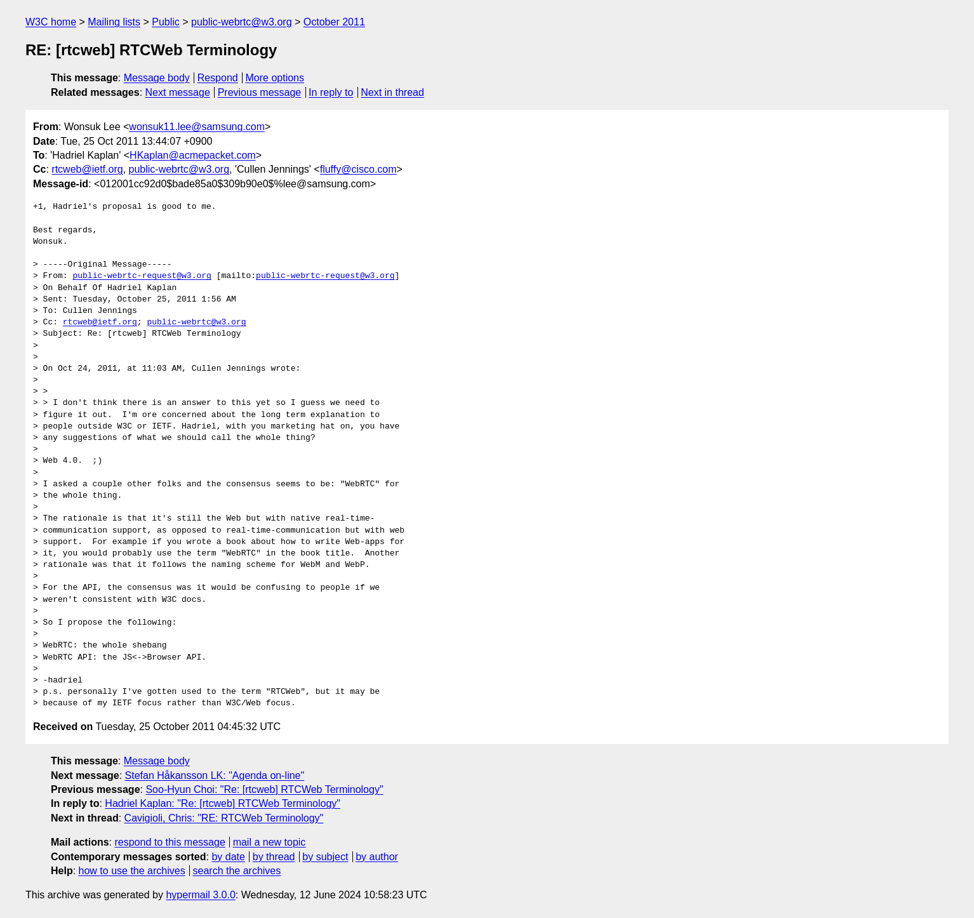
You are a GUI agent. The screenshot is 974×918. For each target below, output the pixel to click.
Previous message (260, 92)
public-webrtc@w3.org (241, 22)
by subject (325, 856)
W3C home (50, 22)
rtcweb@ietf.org (87, 169)
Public (166, 22)
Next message (177, 92)
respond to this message (169, 842)
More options (275, 77)
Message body (157, 77)
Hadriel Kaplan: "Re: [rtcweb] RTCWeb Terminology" (222, 803)
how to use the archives (132, 870)
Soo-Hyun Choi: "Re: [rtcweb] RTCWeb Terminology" (264, 789)
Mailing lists (114, 22)
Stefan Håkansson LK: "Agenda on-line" (215, 775)
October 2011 (334, 22)
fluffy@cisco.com (358, 169)
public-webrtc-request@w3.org (141, 276)
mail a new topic (269, 842)
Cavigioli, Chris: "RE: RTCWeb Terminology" (224, 818)
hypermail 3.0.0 (200, 894)
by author (377, 856)
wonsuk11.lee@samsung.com (197, 126)
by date (227, 856)
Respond (217, 77)
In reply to (331, 92)
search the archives (237, 870)
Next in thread (392, 92)
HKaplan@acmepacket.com (193, 155)
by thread (274, 856)
